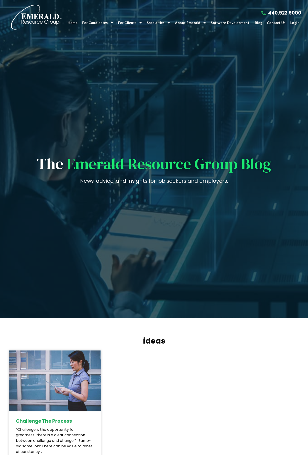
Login (295, 23)
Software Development (230, 23)
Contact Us (276, 23)
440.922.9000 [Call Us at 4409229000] (284, 12)
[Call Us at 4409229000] (263, 13)
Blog (258, 23)
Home (73, 23)
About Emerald (190, 23)
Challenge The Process (44, 421)
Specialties (159, 23)
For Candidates (97, 23)
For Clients (130, 23)
